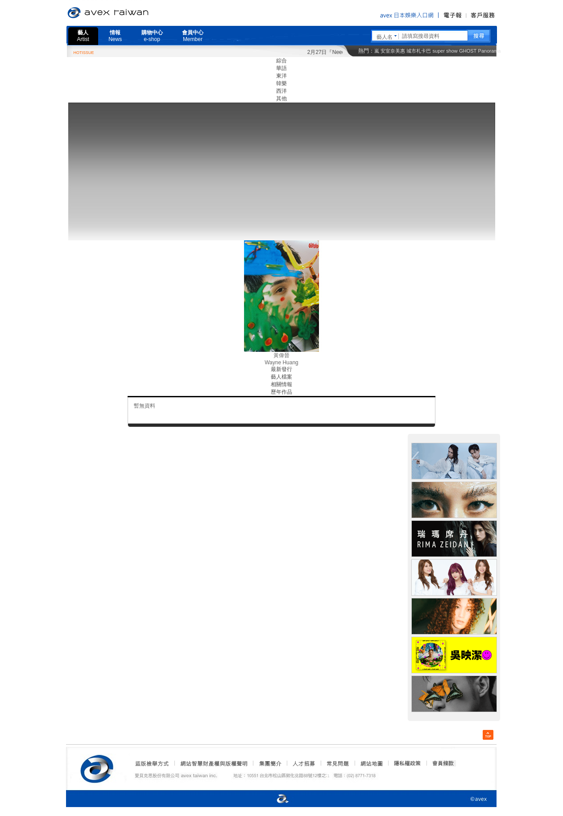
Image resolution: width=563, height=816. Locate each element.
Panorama (489, 51)
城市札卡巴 (418, 51)
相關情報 (281, 384)
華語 (281, 68)
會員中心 (192, 35)
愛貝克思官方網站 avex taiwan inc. (132, 13)
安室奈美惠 (393, 51)
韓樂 (281, 83)
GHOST (467, 51)
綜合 (281, 61)
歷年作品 (281, 392)
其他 (281, 98)
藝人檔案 (281, 377)
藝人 (83, 35)
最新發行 (281, 369)
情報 (115, 35)
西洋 (281, 91)
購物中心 (152, 35)
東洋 (281, 76)
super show (445, 51)
